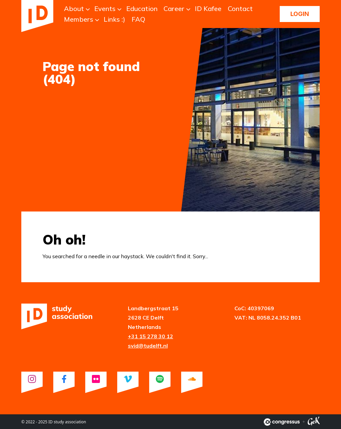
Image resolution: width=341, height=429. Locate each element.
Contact (240, 9)
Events (105, 9)
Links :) (114, 19)
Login (299, 13)
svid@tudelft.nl (148, 345)
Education (142, 9)
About (74, 9)
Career (174, 9)
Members (78, 19)
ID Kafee (208, 9)
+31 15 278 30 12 (150, 336)
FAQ (138, 19)
